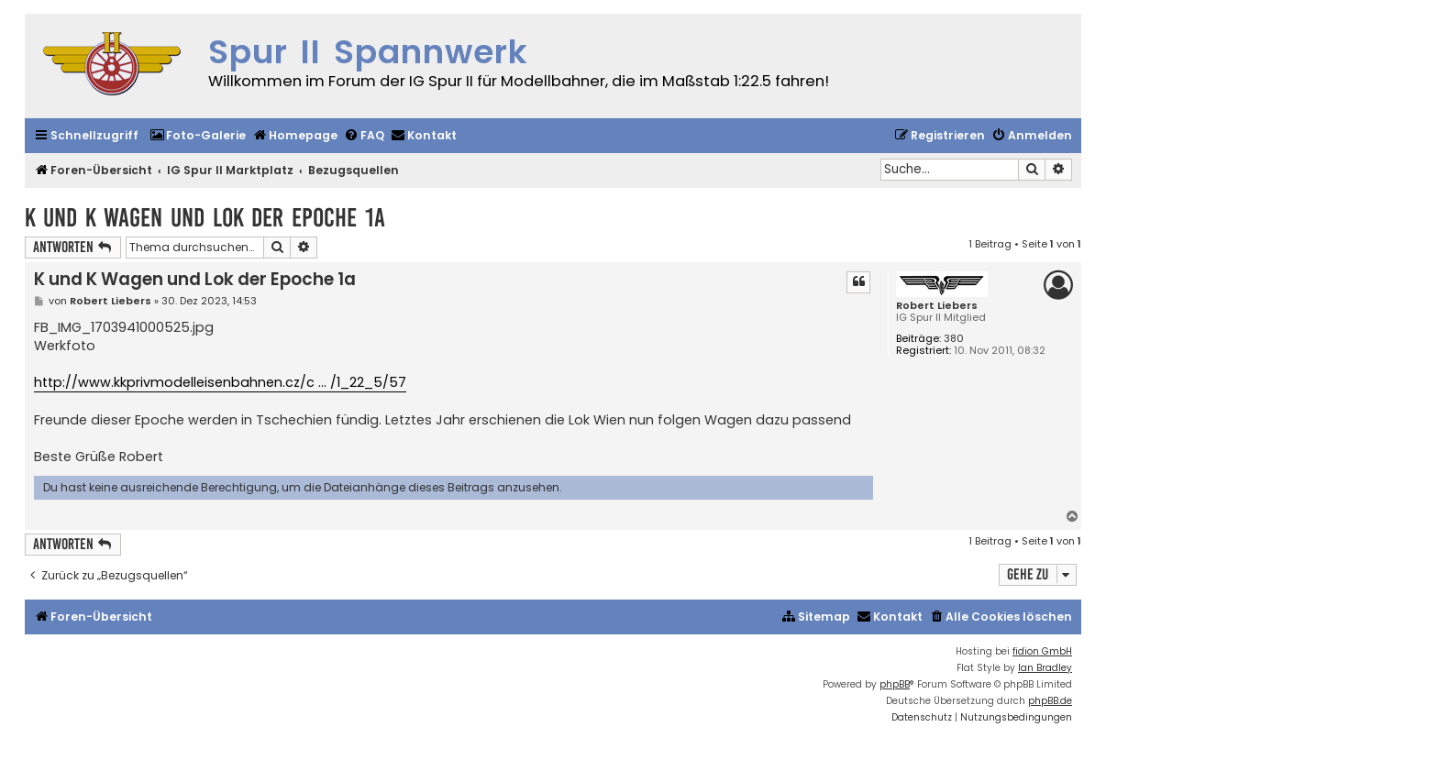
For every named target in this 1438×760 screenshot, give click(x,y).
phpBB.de (1050, 701)
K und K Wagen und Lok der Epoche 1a (205, 218)
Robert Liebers (937, 306)
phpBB (894, 684)
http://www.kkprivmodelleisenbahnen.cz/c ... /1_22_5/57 (220, 382)
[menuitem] (197, 136)
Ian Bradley (1045, 668)
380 (954, 339)
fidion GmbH (1042, 651)
